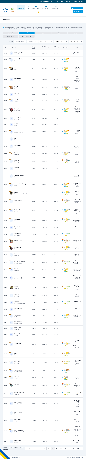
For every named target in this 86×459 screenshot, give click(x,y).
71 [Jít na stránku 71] (56, 448)
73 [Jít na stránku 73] (65, 448)
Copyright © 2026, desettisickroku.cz (11, 457)
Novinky (75, 1)
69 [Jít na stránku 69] (48, 448)
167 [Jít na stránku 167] (78, 448)
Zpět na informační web (46, 1)
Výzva (61, 1)
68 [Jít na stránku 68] (44, 448)
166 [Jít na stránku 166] (73, 448)
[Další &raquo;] (81, 448)
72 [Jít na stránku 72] (61, 448)
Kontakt (81, 1)
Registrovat (77, 8)
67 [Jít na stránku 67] (40, 448)
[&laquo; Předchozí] (26, 448)
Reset (11, 41)
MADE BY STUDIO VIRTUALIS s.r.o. (75, 457)
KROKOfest (68, 1)
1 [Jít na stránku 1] (29, 448)
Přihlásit (78, 11)
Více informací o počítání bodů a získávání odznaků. (35, 29)
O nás (56, 1)
